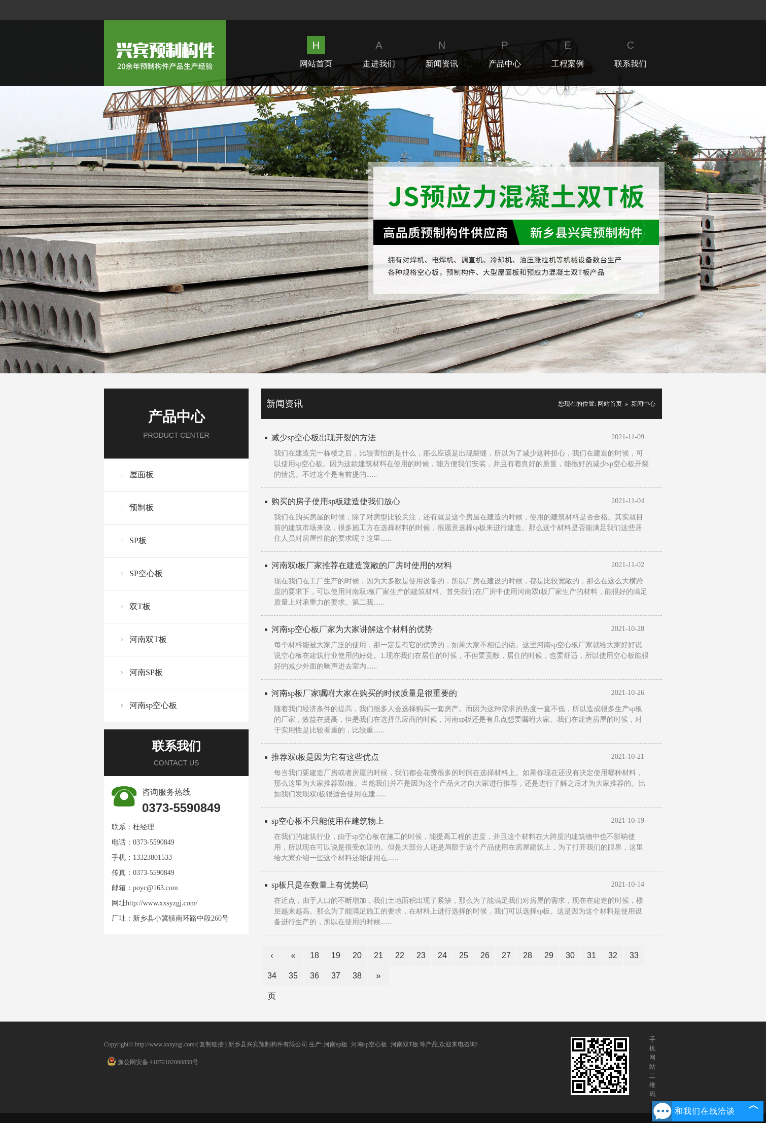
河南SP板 (146, 672)
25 (463, 955)
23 (421, 955)
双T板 (140, 606)
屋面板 (141, 474)
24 (442, 955)
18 (314, 955)
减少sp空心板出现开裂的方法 (323, 437)
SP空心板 (146, 573)
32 (612, 955)
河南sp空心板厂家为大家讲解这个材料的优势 (352, 629)
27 (506, 955)
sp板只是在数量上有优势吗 (319, 885)
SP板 (138, 540)
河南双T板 (148, 639)
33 (634, 955)
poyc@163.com (155, 888)
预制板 (141, 507)
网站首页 (316, 52)
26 (485, 955)
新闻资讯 (442, 52)
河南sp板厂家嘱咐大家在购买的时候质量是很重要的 (364, 693)
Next (627, 230)
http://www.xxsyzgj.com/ (161, 903)
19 (335, 955)
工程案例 (567, 52)
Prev (138, 230)
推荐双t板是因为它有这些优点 (325, 757)
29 (548, 955)
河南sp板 (335, 1044)
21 (378, 955)
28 (527, 955)
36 (314, 975)
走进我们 (379, 52)
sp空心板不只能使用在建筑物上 (327, 821)
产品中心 (505, 52)
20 (357, 955)
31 (591, 955)
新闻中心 (643, 403)
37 (335, 975)
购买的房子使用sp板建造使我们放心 (335, 501)
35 (293, 975)
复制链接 (211, 1044)
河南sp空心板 (153, 705)
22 (399, 955)
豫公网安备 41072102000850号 (152, 1062)
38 (357, 975)
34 (271, 975)
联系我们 (630, 52)
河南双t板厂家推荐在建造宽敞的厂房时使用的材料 (361, 565)
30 (570, 955)
